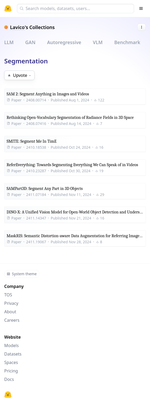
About (10, 312)
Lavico (17, 27)
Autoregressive (64, 42)
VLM (98, 42)
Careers (12, 320)
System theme (22, 273)
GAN (30, 42)
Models (11, 345)
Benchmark (127, 42)
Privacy (11, 303)
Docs (9, 379)
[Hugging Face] (8, 394)
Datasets (13, 354)
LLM (9, 42)
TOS (8, 295)
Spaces (11, 362)
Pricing (11, 371)
